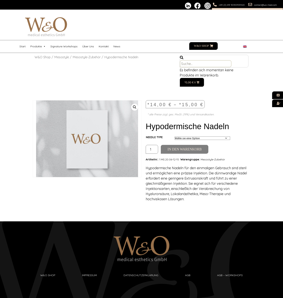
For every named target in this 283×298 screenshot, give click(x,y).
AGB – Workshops (230, 275)
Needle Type (154, 137)
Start (22, 46)
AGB (187, 275)
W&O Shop (43, 57)
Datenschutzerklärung (141, 275)
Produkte (38, 46)
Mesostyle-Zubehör (87, 57)
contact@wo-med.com (265, 4)
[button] (134, 107)
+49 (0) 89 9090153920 (232, 4)
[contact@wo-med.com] (250, 5)
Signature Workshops (64, 46)
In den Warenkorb (184, 149)
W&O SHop (47, 275)
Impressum (89, 275)
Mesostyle (61, 57)
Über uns (88, 46)
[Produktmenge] (152, 149)
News (116, 46)
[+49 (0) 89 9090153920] (215, 5)
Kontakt (104, 46)
